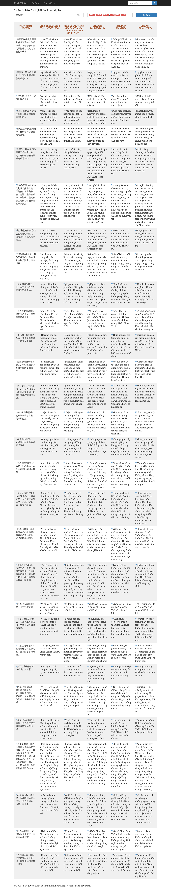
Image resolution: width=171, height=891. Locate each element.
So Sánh (36, 3)
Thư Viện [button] (49, 3)
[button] (36, 15)
